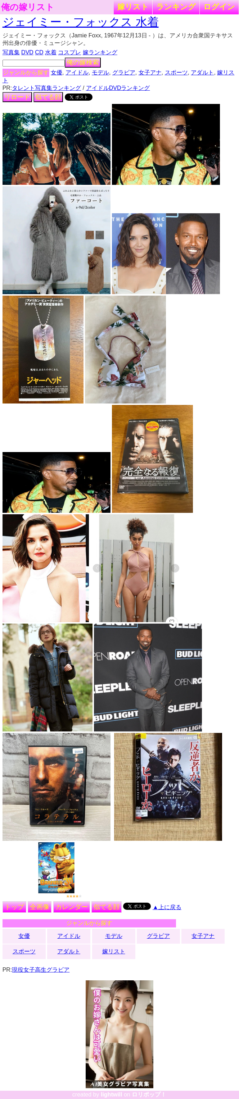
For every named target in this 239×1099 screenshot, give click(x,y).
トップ (14, 907)
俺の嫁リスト (27, 7)
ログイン (219, 7)
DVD (27, 52)
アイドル (77, 72)
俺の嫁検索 (83, 62)
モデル (100, 72)
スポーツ (176, 72)
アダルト (202, 72)
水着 (51, 52)
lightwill (111, 1094)
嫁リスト (133, 7)
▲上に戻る (167, 907)
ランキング (176, 7)
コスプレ (69, 52)
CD (39, 52)
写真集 (11, 52)
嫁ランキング (100, 52)
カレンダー (71, 907)
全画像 (39, 907)
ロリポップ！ (149, 1094)
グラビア (123, 72)
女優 (56, 72)
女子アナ (150, 72)
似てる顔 (48, 97)
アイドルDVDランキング (118, 88)
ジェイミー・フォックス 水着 (81, 21)
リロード (17, 97)
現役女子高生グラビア (40, 970)
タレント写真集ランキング (46, 88)
